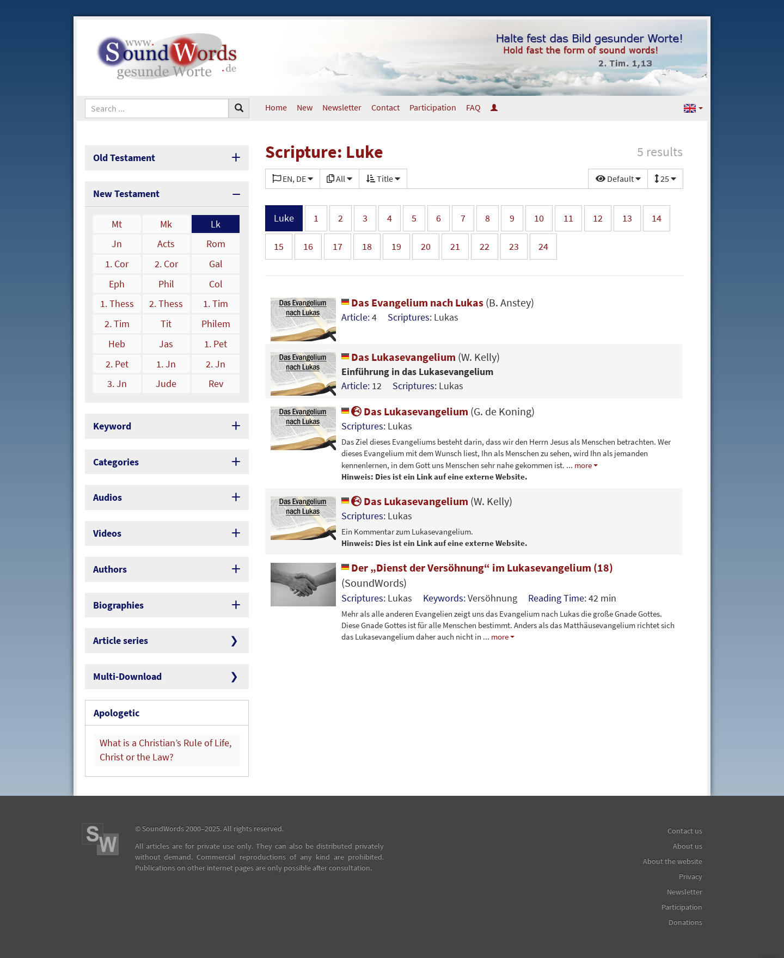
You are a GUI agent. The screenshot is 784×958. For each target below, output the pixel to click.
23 (514, 246)
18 (367, 246)
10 (539, 218)
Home (276, 107)
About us (687, 846)
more (583, 465)
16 (308, 246)
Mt (117, 224)
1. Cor (116, 263)
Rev (216, 383)
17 (337, 246)
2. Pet (117, 364)
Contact (385, 107)
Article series (120, 640)
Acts (166, 243)
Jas (166, 343)
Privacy (690, 876)
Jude (166, 383)
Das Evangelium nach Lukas (437, 302)
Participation (432, 107)
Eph (117, 284)
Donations (685, 922)
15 (279, 246)
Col (216, 284)
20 (426, 246)
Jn (117, 243)
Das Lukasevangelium (420, 357)
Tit (166, 323)
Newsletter (342, 107)
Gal (216, 263)
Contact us (684, 831)
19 (396, 246)
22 (484, 246)
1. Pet (215, 343)
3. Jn (117, 383)
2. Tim (117, 323)
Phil (166, 284)
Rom (215, 243)
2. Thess (166, 303)
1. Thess (117, 303)
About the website (672, 861)
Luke (284, 218)
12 (598, 218)
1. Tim (215, 303)
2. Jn (215, 364)
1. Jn (166, 364)
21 (455, 246)
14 (656, 218)
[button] (693, 107)
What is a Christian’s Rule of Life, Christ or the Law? (165, 749)
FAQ (473, 107)
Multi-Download (127, 676)
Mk (166, 224)
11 (568, 218)
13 (627, 218)
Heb (116, 343)
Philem (215, 323)
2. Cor (166, 263)
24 (543, 246)
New (305, 107)
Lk (215, 224)
